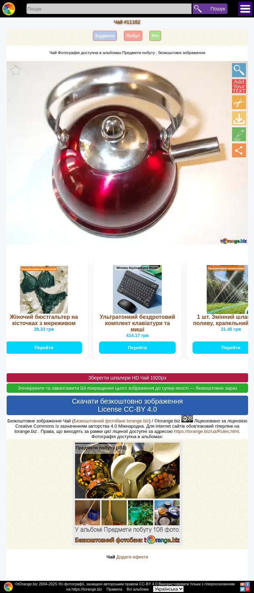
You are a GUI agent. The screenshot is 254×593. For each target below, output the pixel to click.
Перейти (44, 347)
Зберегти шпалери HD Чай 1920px (127, 378)
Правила (114, 589)
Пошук (217, 9)
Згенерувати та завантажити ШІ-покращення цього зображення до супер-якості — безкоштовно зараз (127, 388)
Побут (133, 35)
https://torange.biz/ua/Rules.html (206, 431)
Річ (155, 35)
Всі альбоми (138, 589)
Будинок (104, 35)
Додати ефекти (132, 557)
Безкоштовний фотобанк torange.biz (111, 420)
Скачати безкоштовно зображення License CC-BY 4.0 (127, 405)
